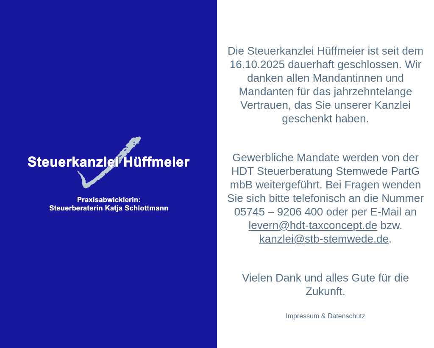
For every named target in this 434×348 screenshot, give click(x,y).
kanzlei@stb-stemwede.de (324, 238)
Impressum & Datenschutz (325, 316)
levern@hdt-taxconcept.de (312, 225)
